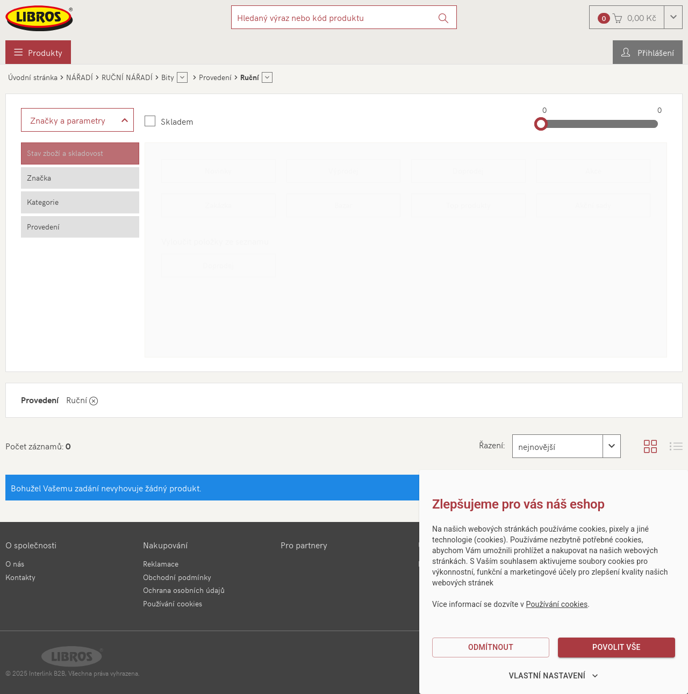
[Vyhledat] (444, 17)
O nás (14, 564)
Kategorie (43, 202)
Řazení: (492, 444)
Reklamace (160, 564)
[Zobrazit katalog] (650, 446)
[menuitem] (38, 52)
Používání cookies (172, 603)
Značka (39, 178)
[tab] (80, 153)
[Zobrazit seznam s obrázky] (676, 446)
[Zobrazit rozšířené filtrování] (77, 120)
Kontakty (20, 577)
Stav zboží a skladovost (65, 153)
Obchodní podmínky (177, 577)
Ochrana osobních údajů (184, 590)
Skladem (177, 121)
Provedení (43, 226)
